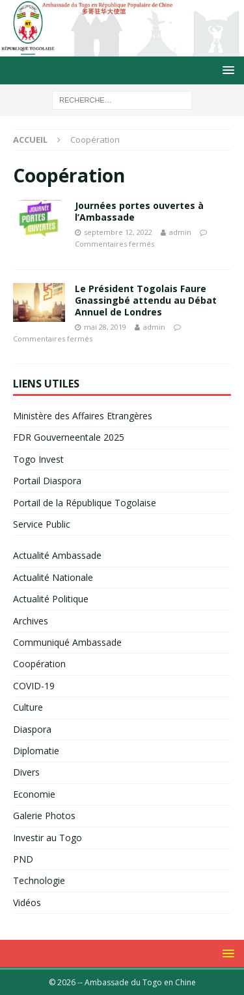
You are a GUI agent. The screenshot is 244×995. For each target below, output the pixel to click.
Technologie (39, 880)
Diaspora (32, 729)
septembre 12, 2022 (118, 232)
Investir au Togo (47, 837)
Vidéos (27, 902)
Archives (30, 621)
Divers (26, 772)
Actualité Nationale (53, 577)
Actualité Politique (50, 599)
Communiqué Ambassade (67, 642)
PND (23, 859)
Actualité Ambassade (57, 555)
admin (180, 232)
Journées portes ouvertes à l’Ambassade (139, 211)
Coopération (39, 663)
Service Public (41, 524)
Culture (28, 707)
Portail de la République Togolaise (84, 503)
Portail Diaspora (47, 480)
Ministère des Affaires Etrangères (82, 416)
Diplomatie (36, 750)
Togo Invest (38, 459)
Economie (34, 794)
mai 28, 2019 (105, 327)
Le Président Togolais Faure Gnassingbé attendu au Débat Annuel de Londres (146, 300)
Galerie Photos (44, 815)
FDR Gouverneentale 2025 (68, 437)
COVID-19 (34, 686)
